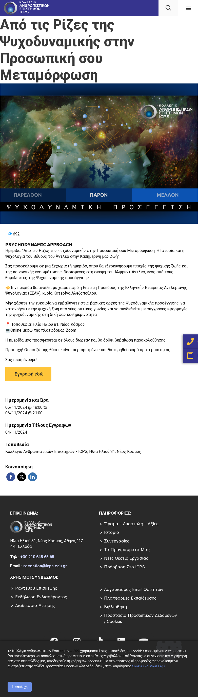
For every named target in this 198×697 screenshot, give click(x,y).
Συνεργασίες (116, 540)
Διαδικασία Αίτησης (35, 605)
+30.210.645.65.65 (37, 556)
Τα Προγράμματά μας (127, 549)
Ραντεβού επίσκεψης (36, 588)
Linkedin (32, 476)
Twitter (21, 476)
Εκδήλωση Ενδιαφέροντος (41, 596)
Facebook (10, 476)
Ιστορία (111, 532)
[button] (189, 8)
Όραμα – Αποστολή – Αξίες (131, 523)
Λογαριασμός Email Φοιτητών (133, 589)
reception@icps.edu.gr (45, 566)
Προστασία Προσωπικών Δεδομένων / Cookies (140, 618)
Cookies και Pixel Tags (148, 666)
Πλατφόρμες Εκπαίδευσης (130, 598)
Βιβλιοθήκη (115, 606)
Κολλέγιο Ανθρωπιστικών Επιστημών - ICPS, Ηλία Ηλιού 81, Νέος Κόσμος (73, 451)
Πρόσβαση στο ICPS (124, 566)
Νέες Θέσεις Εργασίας (126, 558)
